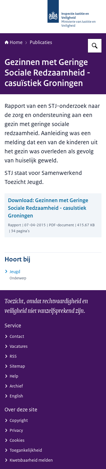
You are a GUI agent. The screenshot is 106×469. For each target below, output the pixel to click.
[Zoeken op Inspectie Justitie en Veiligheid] (94, 46)
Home (14, 42)
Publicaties (41, 42)
